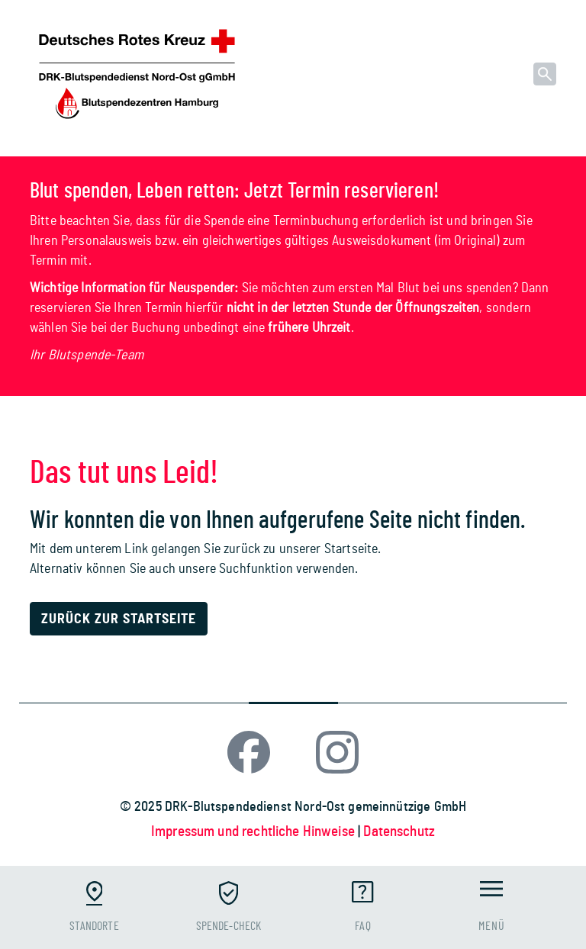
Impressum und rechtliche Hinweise (254, 832)
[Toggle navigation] (491, 907)
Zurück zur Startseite (118, 619)
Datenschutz (399, 832)
